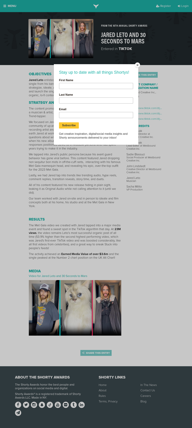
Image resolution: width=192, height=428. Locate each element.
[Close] (137, 65)
